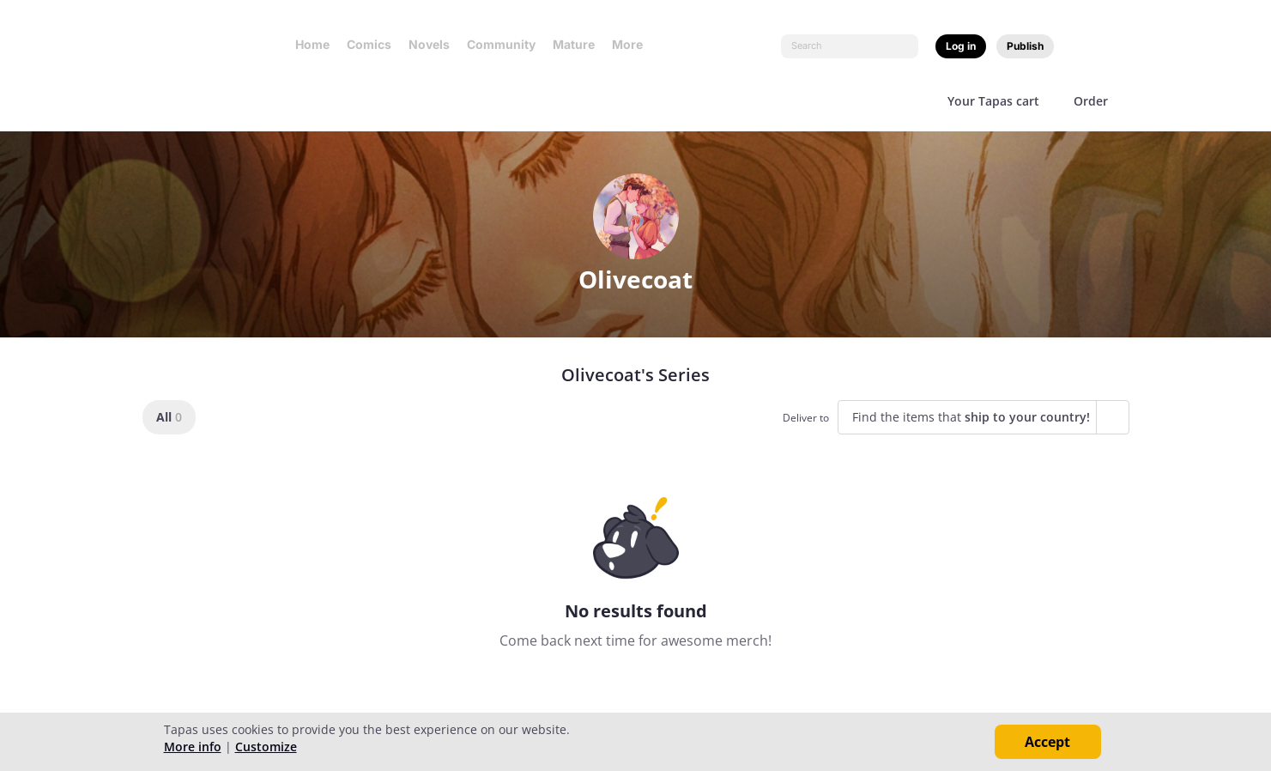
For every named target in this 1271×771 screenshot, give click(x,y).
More (632, 44)
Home (312, 44)
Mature (574, 44)
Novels (429, 44)
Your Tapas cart (993, 101)
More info (192, 746)
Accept (1047, 741)
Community (501, 44)
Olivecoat (635, 279)
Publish (1025, 45)
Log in (961, 45)
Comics (369, 44)
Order (1091, 101)
